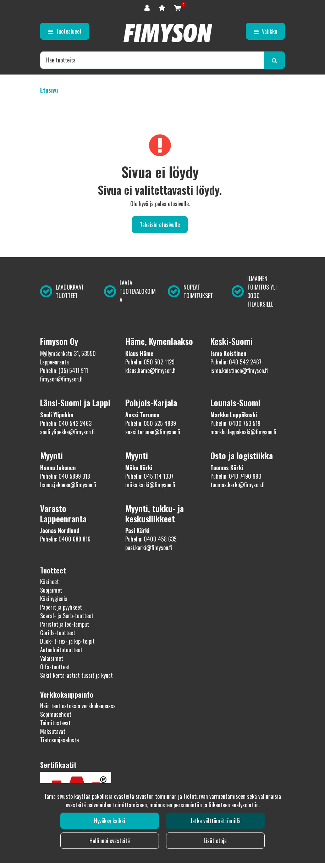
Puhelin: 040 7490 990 (235, 476)
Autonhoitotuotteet (61, 649)
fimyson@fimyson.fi (61, 379)
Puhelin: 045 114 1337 (149, 476)
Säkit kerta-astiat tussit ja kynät (76, 675)
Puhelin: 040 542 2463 (66, 423)
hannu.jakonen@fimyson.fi (68, 484)
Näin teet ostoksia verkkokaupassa (78, 706)
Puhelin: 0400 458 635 (151, 539)
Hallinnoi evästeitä (109, 840)
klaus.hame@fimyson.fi (150, 370)
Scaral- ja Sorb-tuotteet (66, 615)
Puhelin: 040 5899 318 (65, 476)
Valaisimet (51, 658)
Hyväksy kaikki (109, 821)
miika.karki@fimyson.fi (150, 484)
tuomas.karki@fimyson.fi (237, 484)
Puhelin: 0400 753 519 (235, 423)
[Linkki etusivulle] (167, 33)
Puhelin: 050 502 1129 (150, 362)
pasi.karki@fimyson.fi (148, 547)
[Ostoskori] (177, 7)
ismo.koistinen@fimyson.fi (239, 370)
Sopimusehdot (55, 714)
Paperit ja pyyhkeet (61, 607)
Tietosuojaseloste (59, 740)
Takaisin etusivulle (160, 224)
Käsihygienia (53, 598)
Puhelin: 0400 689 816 (65, 539)
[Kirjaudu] (148, 7)
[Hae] (152, 59)
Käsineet (49, 581)
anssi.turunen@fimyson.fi (152, 432)
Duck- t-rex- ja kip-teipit (67, 641)
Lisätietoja (215, 840)
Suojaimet (51, 590)
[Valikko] (265, 31)
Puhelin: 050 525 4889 (150, 423)
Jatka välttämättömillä (215, 821)
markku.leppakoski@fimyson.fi (243, 432)
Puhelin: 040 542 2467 (235, 362)
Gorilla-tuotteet (57, 632)
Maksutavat (52, 731)
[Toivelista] (163, 7)
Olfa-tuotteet (55, 667)
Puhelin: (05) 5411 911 (64, 370)
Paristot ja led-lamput (64, 624)
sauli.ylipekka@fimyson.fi (67, 432)
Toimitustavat (55, 723)
